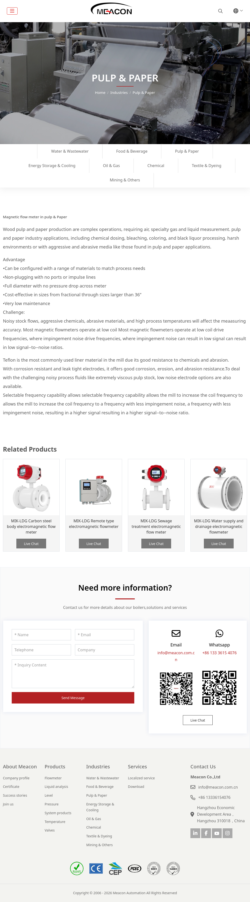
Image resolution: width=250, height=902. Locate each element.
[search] (220, 11)
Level (49, 795)
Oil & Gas (111, 165)
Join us (8, 804)
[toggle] (12, 11)
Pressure (52, 804)
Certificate (11, 786)
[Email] (104, 634)
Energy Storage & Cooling (51, 165)
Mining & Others (125, 180)
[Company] (104, 649)
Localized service (141, 778)
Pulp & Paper (187, 151)
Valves (50, 830)
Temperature (55, 821)
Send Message (73, 697)
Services (137, 766)
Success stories (15, 795)
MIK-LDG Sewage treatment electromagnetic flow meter (156, 526)
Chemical (155, 165)
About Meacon (20, 766)
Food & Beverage (131, 151)
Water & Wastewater (70, 151)
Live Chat (31, 543)
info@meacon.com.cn (218, 787)
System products (58, 813)
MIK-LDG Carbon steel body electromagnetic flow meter (31, 526)
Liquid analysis (56, 786)
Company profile (16, 778)
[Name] (41, 634)
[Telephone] (41, 649)
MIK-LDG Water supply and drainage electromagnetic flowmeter (218, 526)
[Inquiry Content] (73, 673)
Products (55, 766)
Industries (98, 766)
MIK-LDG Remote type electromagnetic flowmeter (94, 523)
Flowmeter (53, 778)
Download (136, 786)
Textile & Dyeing (206, 165)
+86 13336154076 (214, 797)
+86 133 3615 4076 (219, 652)
